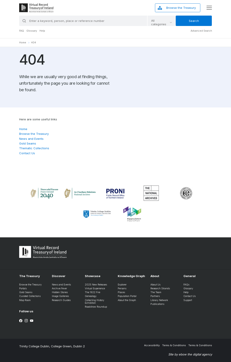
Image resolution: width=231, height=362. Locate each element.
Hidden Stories (60, 292)
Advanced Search (201, 30)
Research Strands (160, 288)
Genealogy (91, 296)
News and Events (31, 138)
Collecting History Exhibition (94, 302)
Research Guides (61, 300)
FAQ (21, 30)
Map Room (25, 300)
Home (22, 42)
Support (187, 300)
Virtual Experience (95, 288)
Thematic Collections (34, 148)
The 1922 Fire (92, 292)
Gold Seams (27, 143)
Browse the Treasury (34, 133)
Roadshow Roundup (96, 306)
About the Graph (127, 300)
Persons (122, 288)
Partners (155, 296)
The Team (155, 292)
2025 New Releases (96, 284)
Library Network (159, 300)
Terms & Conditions (174, 345)
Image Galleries (60, 296)
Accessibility (152, 345)
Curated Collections (30, 296)
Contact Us (27, 153)
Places (121, 292)
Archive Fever (59, 288)
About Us (155, 284)
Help (42, 30)
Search (194, 21)
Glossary (31, 30)
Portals (23, 288)
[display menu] (209, 7)
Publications (157, 304)
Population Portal (127, 296)
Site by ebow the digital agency (190, 354)
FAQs (186, 284)
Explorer (122, 284)
